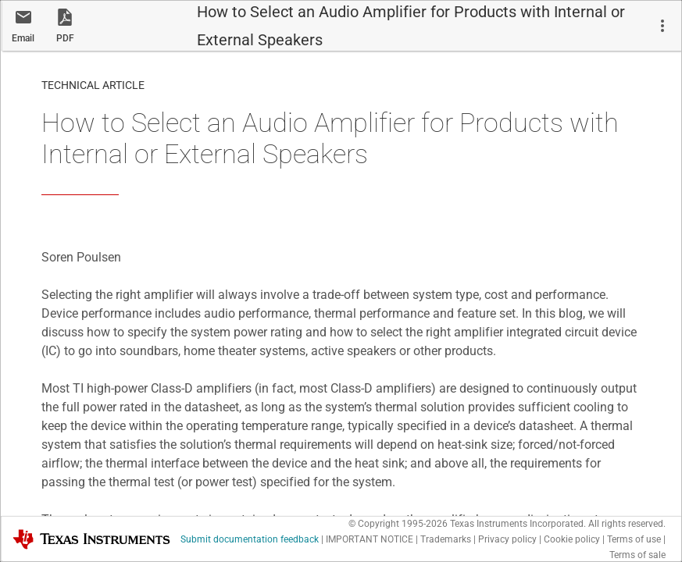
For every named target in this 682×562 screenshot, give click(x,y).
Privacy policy (507, 539)
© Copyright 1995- (398, 523)
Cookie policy (572, 539)
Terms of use (634, 539)
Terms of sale (637, 555)
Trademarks (445, 539)
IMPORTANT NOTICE (369, 539)
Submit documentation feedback (249, 539)
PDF (65, 38)
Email (23, 38)
